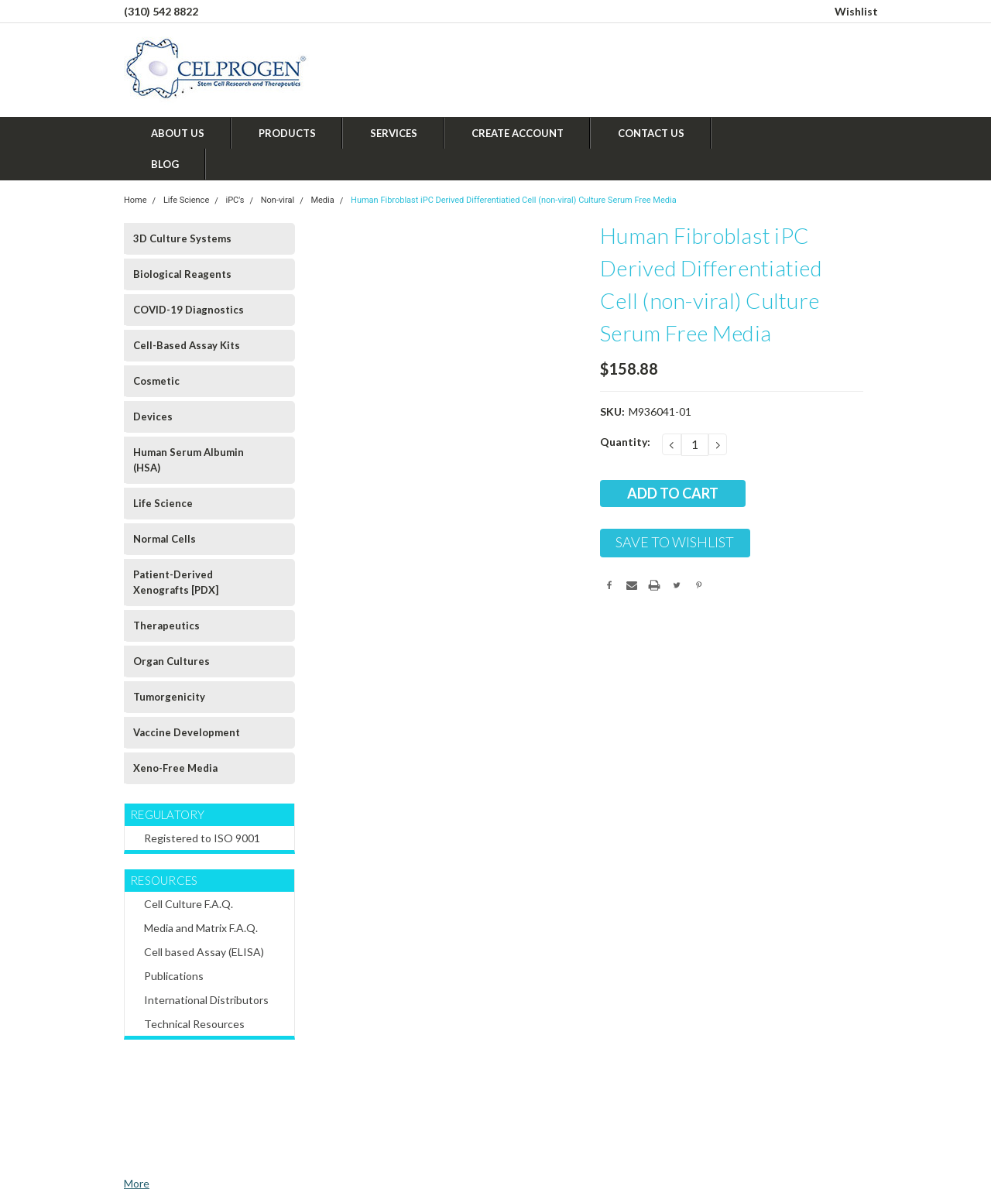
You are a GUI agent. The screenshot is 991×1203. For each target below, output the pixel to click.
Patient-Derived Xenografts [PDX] (175, 582)
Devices (153, 416)
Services (393, 133)
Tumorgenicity (169, 697)
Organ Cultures (171, 661)
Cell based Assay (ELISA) (204, 951)
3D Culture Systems (182, 238)
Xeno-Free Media (175, 768)
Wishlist (856, 11)
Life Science (186, 200)
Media (322, 200)
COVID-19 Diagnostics (188, 309)
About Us (177, 133)
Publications (174, 975)
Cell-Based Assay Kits (186, 345)
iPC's (235, 200)
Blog (165, 164)
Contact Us (651, 133)
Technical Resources (194, 1023)
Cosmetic (156, 381)
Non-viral (277, 200)
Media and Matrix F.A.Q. (201, 927)
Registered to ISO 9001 (202, 838)
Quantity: (625, 441)
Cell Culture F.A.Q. (188, 903)
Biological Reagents (182, 274)
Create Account (517, 133)
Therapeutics (166, 625)
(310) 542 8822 (161, 11)
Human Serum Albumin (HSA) (188, 460)
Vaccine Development (186, 732)
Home (135, 200)
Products (287, 133)
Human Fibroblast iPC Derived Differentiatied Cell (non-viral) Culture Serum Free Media (514, 200)
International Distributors (206, 999)
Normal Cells (164, 539)
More (136, 1183)
